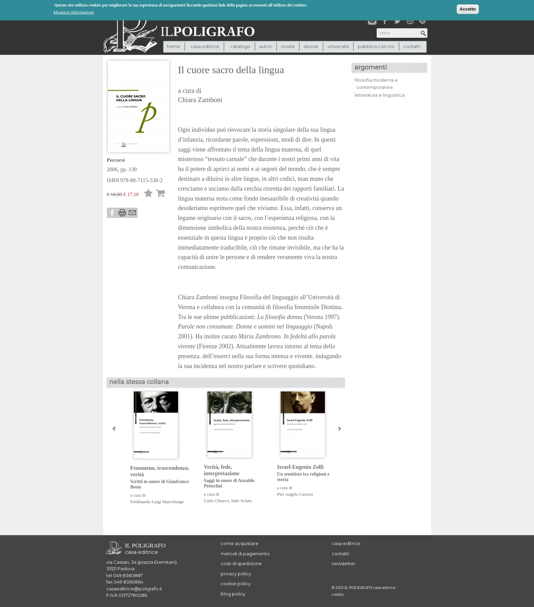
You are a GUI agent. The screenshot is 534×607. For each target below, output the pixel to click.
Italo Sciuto (241, 500)
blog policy (233, 593)
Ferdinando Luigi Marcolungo (157, 501)
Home (173, 46)
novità (288, 46)
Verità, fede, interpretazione (235, 476)
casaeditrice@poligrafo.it (134, 588)
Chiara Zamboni (200, 99)
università (338, 46)
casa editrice (346, 543)
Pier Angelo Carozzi (295, 494)
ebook (310, 46)
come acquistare (239, 543)
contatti (412, 46)
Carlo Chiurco (216, 500)
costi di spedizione (241, 563)
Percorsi (116, 160)
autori (265, 46)
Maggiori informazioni (73, 11)
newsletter (344, 563)
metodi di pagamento (245, 553)
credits (338, 594)
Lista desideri (148, 194)
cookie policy (236, 583)
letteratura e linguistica (380, 95)
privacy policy (236, 573)
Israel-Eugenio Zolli (308, 473)
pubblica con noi (376, 46)
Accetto (468, 8)
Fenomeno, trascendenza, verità (161, 477)
